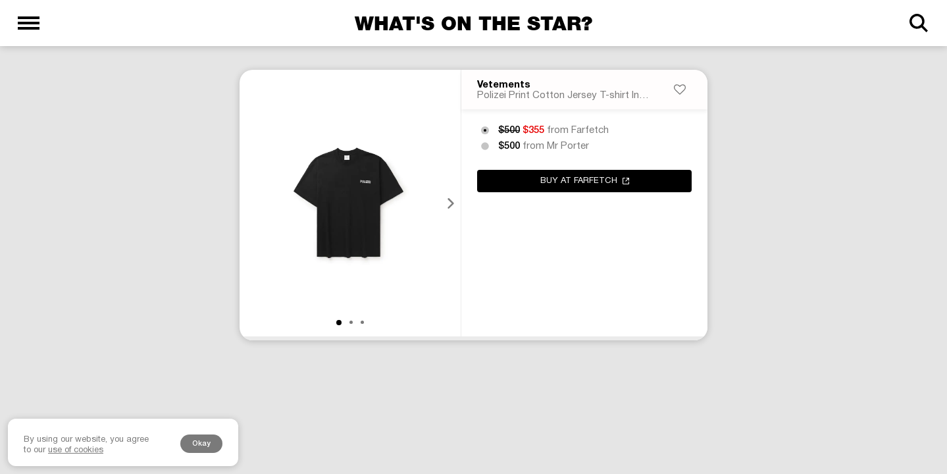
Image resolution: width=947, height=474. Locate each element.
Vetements (503, 85)
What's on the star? (473, 23)
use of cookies (75, 450)
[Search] (918, 23)
